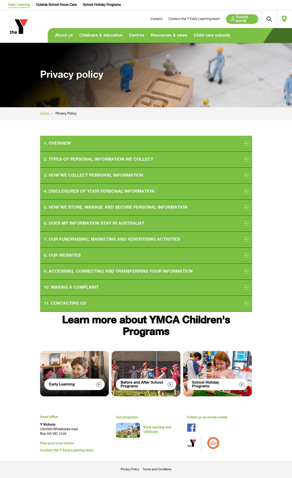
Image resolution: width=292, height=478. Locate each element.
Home (44, 113)
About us (64, 35)
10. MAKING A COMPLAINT (71, 287)
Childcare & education (101, 35)
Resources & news (169, 35)
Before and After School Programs (142, 384)
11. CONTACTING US (65, 303)
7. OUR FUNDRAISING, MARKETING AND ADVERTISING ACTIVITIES (112, 239)
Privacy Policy (130, 469)
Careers (146, 19)
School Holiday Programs (102, 5)
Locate (283, 19)
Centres (136, 35)
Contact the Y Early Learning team (183, 19)
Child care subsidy (212, 35)
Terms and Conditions (157, 469)
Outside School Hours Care (56, 5)
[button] (265, 19)
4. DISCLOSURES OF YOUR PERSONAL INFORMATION (99, 191)
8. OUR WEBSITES (62, 255)
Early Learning (19, 5)
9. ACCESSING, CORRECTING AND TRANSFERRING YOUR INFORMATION (118, 271)
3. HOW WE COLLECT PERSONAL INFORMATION (93, 175)
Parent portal (236, 19)
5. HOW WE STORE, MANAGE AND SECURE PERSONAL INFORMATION (115, 207)
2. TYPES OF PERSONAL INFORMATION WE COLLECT (98, 159)
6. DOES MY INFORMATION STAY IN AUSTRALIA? (94, 223)
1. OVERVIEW (57, 143)
